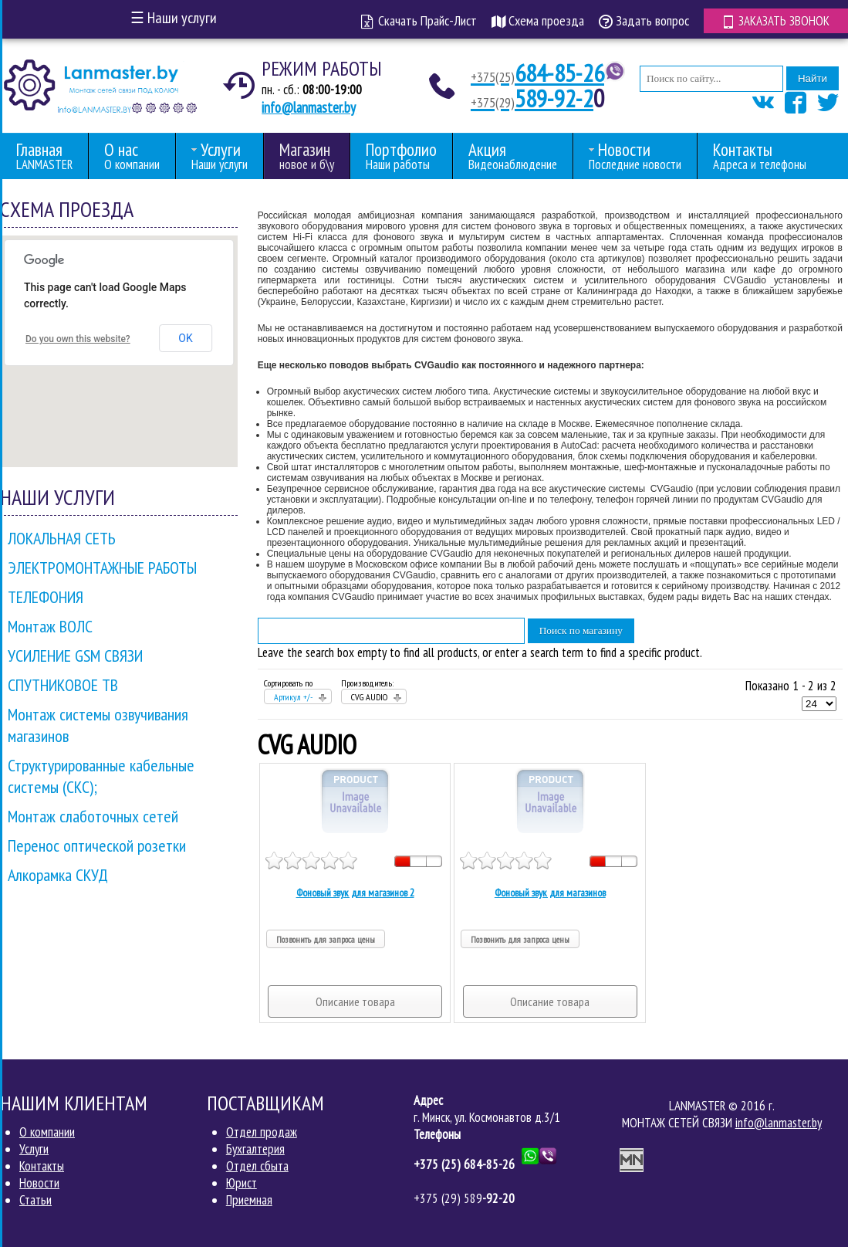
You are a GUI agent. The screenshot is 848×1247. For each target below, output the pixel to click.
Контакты (41, 1165)
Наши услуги (173, 18)
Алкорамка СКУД (58, 875)
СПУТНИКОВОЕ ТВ (63, 685)
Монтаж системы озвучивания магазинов (98, 725)
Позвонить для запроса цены (325, 939)
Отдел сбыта (257, 1165)
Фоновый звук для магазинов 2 (355, 893)
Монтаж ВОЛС (50, 626)
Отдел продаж (261, 1131)
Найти (812, 78)
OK (185, 338)
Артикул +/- (293, 697)
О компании (47, 1131)
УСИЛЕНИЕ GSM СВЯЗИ (75, 655)
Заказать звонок (775, 20)
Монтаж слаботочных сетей (93, 816)
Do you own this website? (77, 339)
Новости (39, 1182)
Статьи (35, 1199)
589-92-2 (532, 98)
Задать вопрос (642, 20)
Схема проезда (536, 20)
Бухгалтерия (255, 1148)
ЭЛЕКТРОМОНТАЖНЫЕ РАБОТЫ (102, 567)
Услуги (34, 1148)
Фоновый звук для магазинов (550, 893)
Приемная (249, 1199)
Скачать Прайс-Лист (417, 20)
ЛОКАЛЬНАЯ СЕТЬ (62, 538)
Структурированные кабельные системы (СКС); (101, 776)
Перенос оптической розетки (97, 845)
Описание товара (355, 1001)
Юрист (241, 1182)
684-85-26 (537, 73)
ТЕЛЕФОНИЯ (45, 597)
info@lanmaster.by (309, 107)
